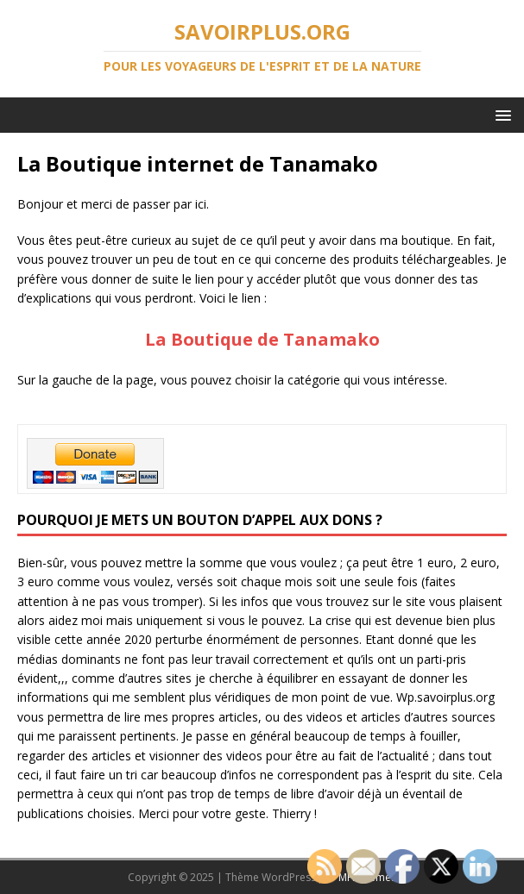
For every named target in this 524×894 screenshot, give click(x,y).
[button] (500, 114)
